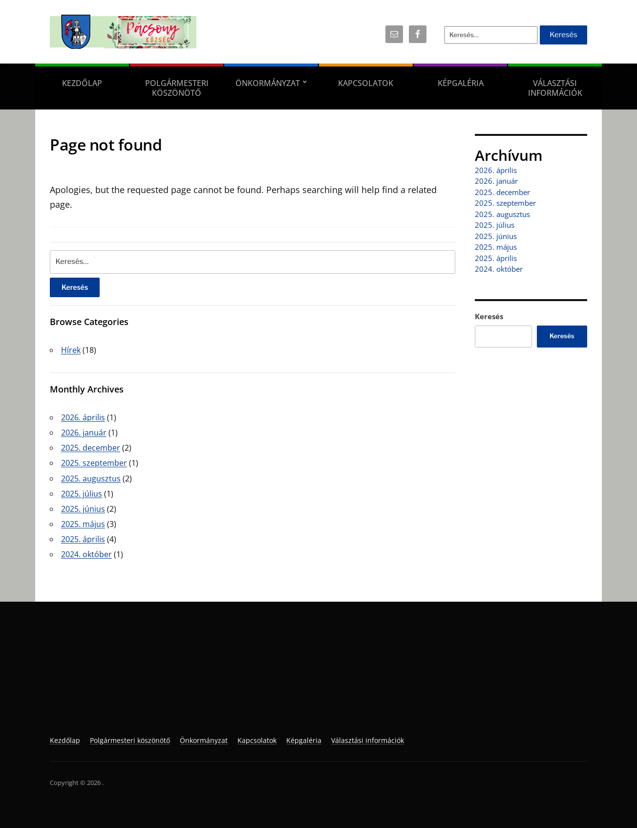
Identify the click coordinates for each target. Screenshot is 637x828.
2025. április (83, 539)
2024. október (86, 554)
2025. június (83, 508)
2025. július (81, 493)
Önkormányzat (267, 83)
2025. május (83, 524)
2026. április (83, 417)
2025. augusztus (91, 478)
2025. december (90, 447)
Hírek (71, 350)
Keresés (489, 316)
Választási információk (555, 88)
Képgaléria (461, 83)
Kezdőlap (82, 83)
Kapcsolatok (365, 83)
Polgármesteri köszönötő (177, 88)
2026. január (83, 432)
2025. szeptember (94, 463)
